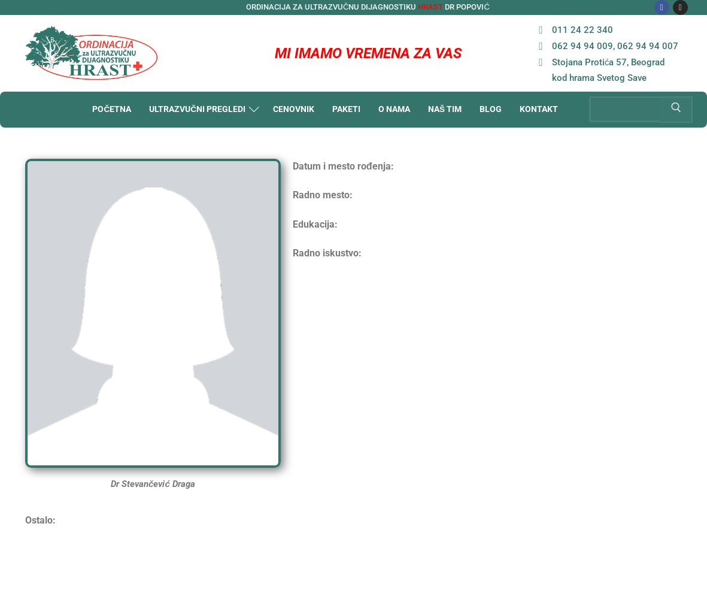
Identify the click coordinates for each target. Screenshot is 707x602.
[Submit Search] (676, 109)
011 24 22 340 (573, 30)
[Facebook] (661, 7)
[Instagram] (680, 7)
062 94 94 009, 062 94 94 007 (605, 46)
